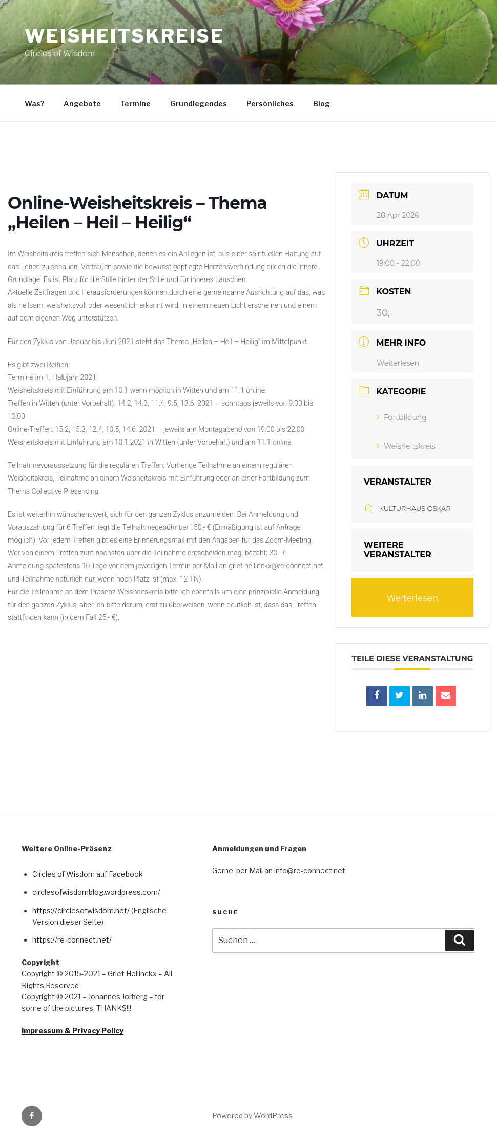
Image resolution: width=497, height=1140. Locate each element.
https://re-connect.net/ (72, 939)
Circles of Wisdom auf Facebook (87, 873)
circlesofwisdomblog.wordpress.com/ (96, 891)
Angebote (82, 103)
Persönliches (270, 103)
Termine (135, 103)
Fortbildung (402, 416)
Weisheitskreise (124, 36)
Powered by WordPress (252, 1115)
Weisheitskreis (406, 445)
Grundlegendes (198, 103)
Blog (321, 103)
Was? (34, 103)
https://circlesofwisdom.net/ (81, 909)
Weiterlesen (398, 362)
